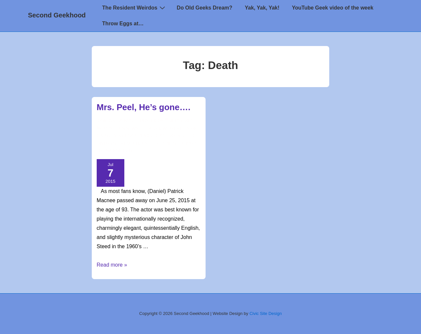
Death (160, 135)
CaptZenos (140, 135)
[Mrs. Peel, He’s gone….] (182, 120)
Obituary (106, 143)
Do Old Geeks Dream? (204, 8)
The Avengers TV (115, 150)
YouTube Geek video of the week (332, 8)
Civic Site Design (265, 313)
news (132, 128)
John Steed (182, 135)
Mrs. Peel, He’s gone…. (143, 107)
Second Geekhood (57, 15)
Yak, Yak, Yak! (262, 8)
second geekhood (175, 143)
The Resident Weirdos (134, 7)
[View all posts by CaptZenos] (118, 120)
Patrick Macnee (135, 143)
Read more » (112, 265)
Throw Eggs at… (123, 23)
